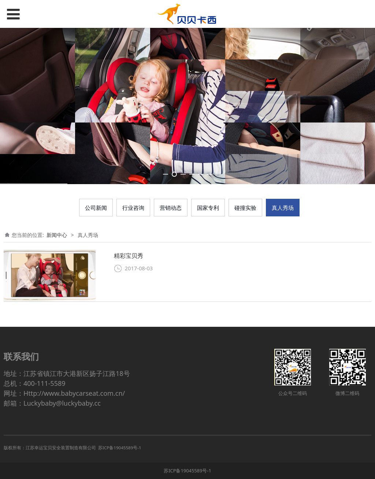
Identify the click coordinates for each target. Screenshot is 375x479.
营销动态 (171, 207)
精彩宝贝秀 (128, 256)
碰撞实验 (245, 207)
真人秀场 (283, 207)
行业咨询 (133, 207)
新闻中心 (57, 234)
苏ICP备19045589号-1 (187, 470)
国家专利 (208, 207)
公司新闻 (96, 207)
